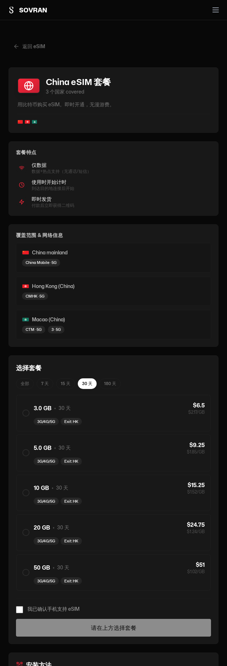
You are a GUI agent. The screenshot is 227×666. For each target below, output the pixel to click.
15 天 (65, 383)
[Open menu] (215, 10)
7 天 (45, 383)
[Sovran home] (27, 10)
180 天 (110, 383)
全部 (25, 383)
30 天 (87, 383)
